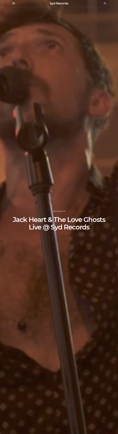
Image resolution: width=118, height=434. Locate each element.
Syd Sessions (59, 211)
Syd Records (59, 3)
